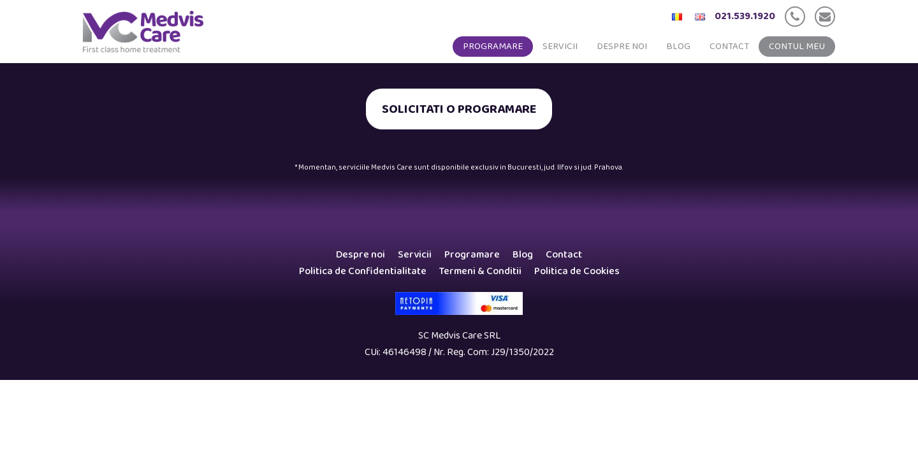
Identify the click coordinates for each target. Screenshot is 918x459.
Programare (493, 46)
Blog (678, 46)
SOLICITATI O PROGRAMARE (459, 109)
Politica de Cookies (577, 271)
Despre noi (622, 46)
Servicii (560, 46)
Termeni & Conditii (480, 271)
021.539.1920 (745, 16)
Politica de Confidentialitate (362, 271)
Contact (729, 46)
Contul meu (797, 46)
